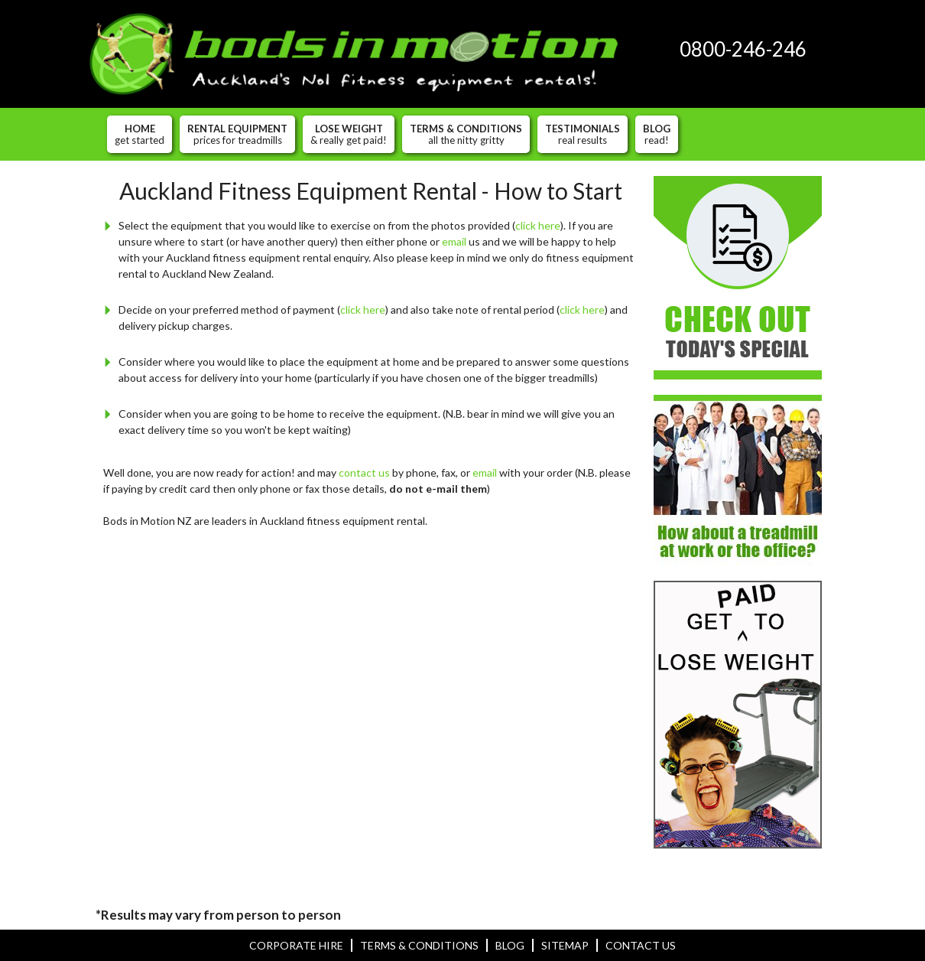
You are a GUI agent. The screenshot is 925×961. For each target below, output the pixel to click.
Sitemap (565, 945)
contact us (364, 472)
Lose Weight (348, 133)
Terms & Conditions (466, 133)
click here (537, 225)
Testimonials (582, 133)
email (454, 241)
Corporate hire (296, 945)
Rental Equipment (237, 133)
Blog (656, 133)
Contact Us (640, 945)
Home (139, 133)
